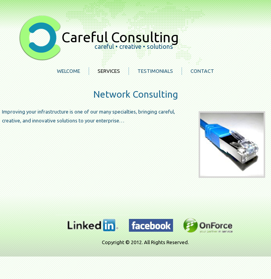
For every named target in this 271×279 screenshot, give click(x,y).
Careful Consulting (120, 37)
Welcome (68, 71)
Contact (202, 71)
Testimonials (155, 71)
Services (109, 71)
